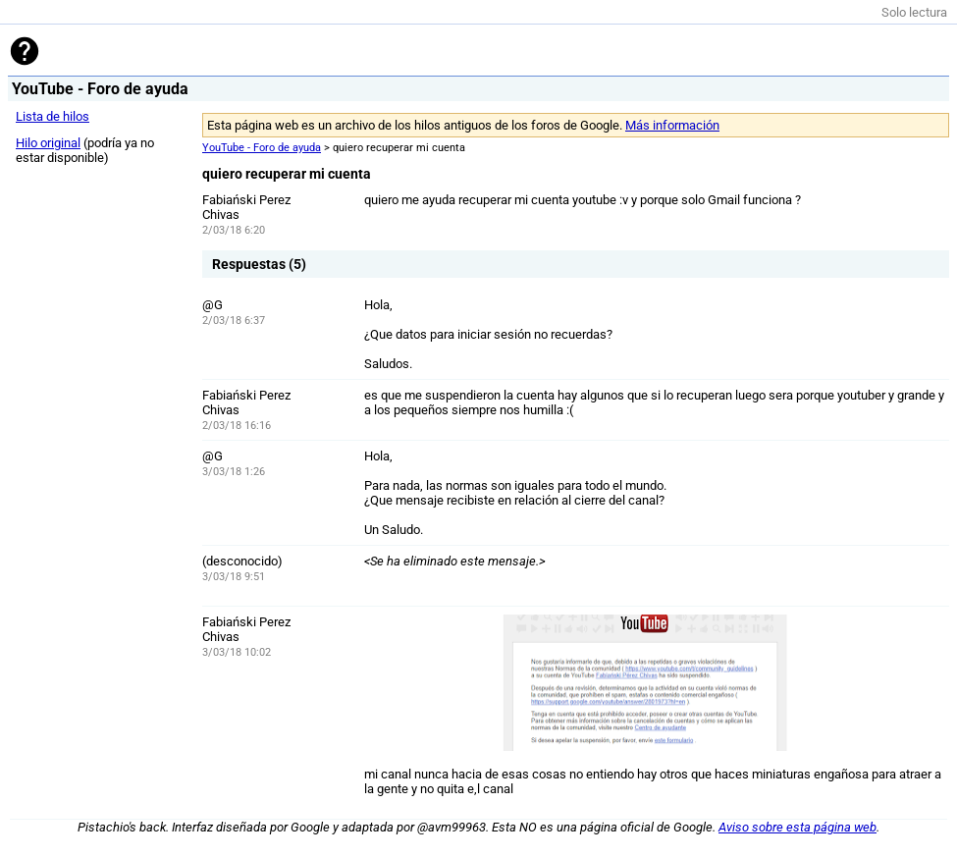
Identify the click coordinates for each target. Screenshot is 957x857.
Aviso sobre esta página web (797, 827)
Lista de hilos (52, 116)
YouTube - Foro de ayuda (261, 147)
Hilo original (48, 142)
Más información (672, 125)
